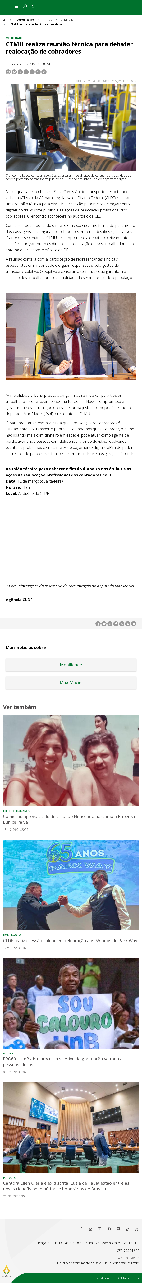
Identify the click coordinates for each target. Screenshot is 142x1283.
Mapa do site (128, 1278)
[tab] (25, 6)
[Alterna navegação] (17, 6)
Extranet (102, 1278)
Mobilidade (14, 38)
